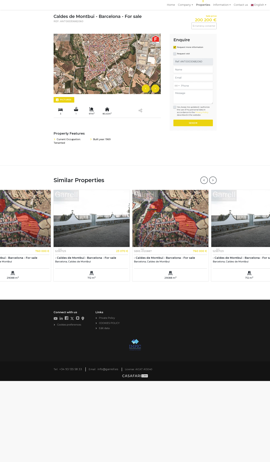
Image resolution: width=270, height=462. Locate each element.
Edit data (104, 328)
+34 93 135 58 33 (70, 369)
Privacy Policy (201, 112)
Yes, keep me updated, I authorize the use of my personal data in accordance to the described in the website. (193, 111)
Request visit (183, 53)
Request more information (190, 47)
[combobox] (193, 86)
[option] (107, 64)
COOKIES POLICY (109, 323)
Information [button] (221, 4)
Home (171, 5)
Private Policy (107, 317)
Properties (203, 4)
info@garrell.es (107, 369)
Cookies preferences (69, 324)
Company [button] (184, 4)
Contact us (241, 4)
